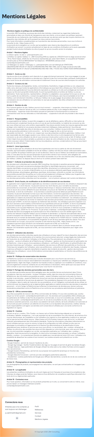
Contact (38, 416)
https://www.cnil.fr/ (27, 43)
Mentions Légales (41, 419)
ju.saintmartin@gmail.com (15, 413)
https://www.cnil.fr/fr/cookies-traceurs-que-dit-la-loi (54, 319)
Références (39, 410)
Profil (37, 407)
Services (38, 413)
